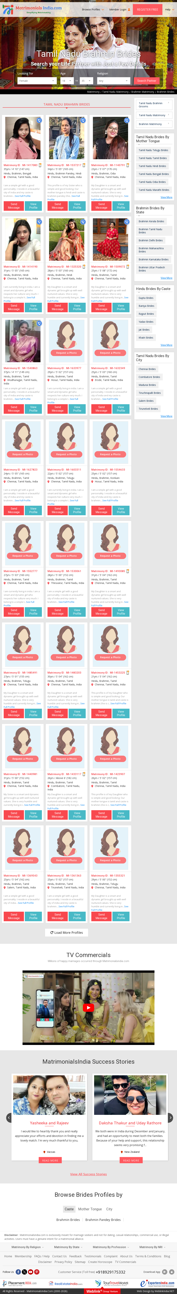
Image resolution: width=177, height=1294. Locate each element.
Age (62, 73)
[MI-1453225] (110, 645)
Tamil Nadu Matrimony (152, 115)
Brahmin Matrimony (150, 124)
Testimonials (92, 1256)
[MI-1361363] (66, 848)
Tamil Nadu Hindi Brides (152, 166)
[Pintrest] (36, 1272)
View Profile (33, 205)
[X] (24, 1272)
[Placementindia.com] (19, 1283)
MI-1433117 (73, 774)
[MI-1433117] (66, 747)
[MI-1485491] (23, 645)
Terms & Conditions (148, 1256)
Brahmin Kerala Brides (151, 221)
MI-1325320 (73, 266)
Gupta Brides (146, 298)
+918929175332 (110, 1272)
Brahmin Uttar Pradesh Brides (152, 269)
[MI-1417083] (22, 138)
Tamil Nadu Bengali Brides (154, 174)
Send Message (14, 205)
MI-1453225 (117, 672)
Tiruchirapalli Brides (150, 393)
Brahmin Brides (68, 1219)
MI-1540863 (29, 368)
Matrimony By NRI (152, 1247)
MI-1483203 (73, 672)
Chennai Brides (147, 369)
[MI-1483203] (66, 645)
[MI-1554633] (110, 442)
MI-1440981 (29, 774)
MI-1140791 (117, 165)
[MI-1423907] (110, 747)
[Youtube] (30, 1272)
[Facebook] (18, 1272)
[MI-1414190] (22, 239)
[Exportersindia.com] (157, 1283)
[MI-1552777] (23, 544)
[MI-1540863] (22, 341)
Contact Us (59, 1256)
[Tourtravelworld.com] (111, 1283)
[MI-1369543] (23, 848)
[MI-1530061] (66, 544)
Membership (23, 1256)
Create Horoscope (100, 1262)
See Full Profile (23, 196)
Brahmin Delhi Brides (151, 240)
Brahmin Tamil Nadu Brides (150, 231)
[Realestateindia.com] (65, 1283)
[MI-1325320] (66, 239)
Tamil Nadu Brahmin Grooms (150, 104)
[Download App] (164, 1272)
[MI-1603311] (66, 442)
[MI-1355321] (110, 848)
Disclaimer (45, 1262)
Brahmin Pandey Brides (103, 1219)
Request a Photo (66, 352)
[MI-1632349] (110, 341)
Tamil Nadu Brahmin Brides (66, 104)
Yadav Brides (146, 321)
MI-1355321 (117, 875)
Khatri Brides (146, 337)
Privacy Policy (63, 1262)
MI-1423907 (117, 774)
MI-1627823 (29, 469)
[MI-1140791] (110, 138)
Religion (102, 73)
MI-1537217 (73, 165)
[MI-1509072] (110, 239)
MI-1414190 (29, 266)
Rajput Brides (146, 313)
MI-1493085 (117, 571)
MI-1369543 (29, 875)
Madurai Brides (147, 385)
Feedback (75, 1256)
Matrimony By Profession (111, 1247)
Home (8, 1256)
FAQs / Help (42, 1256)
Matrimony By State (68, 1247)
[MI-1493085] (110, 544)
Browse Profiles (93, 9)
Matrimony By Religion (28, 1247)
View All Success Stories (88, 1174)
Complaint (111, 1256)
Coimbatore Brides (149, 377)
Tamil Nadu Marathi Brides (154, 190)
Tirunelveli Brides (148, 408)
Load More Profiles (66, 932)
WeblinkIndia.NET (164, 1291)
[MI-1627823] (23, 442)
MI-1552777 (29, 571)
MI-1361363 (73, 875)
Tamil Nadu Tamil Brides (153, 158)
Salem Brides (146, 400)
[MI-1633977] (66, 341)
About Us (126, 1256)
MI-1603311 (73, 469)
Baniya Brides (146, 305)
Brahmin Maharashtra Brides (151, 250)
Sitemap (80, 1262)
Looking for (25, 73)
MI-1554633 (117, 469)
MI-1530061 (73, 571)
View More (166, 197)
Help (169, 9)
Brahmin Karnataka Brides (154, 259)
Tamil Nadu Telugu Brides (153, 150)
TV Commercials (125, 1262)
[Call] (39, 120)
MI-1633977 (73, 368)
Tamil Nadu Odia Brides (152, 182)
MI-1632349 (117, 368)
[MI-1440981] (23, 747)
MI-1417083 (29, 165)
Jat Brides (144, 329)
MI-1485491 (29, 672)
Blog (167, 1256)
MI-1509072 (117, 266)
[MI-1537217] (66, 138)
